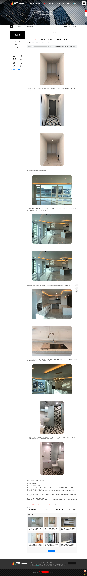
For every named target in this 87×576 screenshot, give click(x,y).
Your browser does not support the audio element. (39, 46)
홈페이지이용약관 (41, 562)
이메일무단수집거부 (48, 562)
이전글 (37, 508)
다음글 (66, 508)
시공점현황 (57, 3)
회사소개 (32, 3)
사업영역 (38, 3)
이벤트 (63, 3)
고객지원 (68, 3)
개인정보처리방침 (33, 562)
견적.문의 (51, 3)
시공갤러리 (44, 3)
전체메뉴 (74, 3)
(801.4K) (41, 504)
